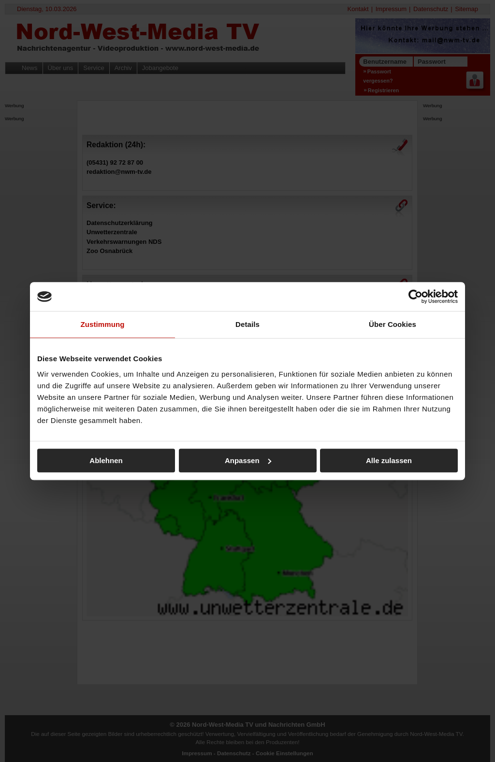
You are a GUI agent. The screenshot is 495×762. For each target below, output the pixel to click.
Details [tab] (247, 324)
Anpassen (248, 460)
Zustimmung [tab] (103, 324)
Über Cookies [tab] (392, 324)
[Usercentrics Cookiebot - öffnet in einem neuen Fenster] (415, 296)
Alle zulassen (389, 460)
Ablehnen (105, 460)
